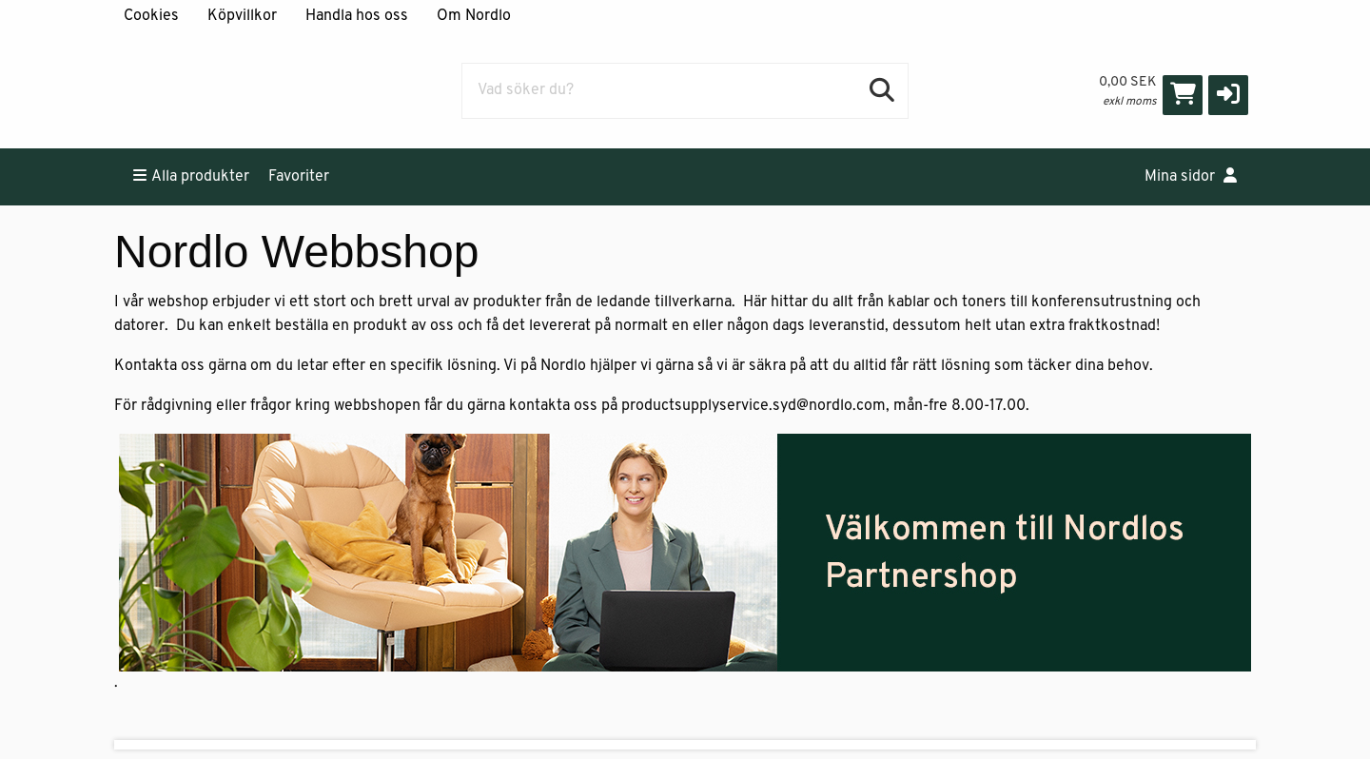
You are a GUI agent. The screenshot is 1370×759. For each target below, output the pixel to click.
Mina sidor (1191, 176)
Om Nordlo (474, 16)
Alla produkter (191, 176)
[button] (1228, 95)
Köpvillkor (242, 16)
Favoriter (298, 177)
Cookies (151, 16)
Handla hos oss (356, 16)
